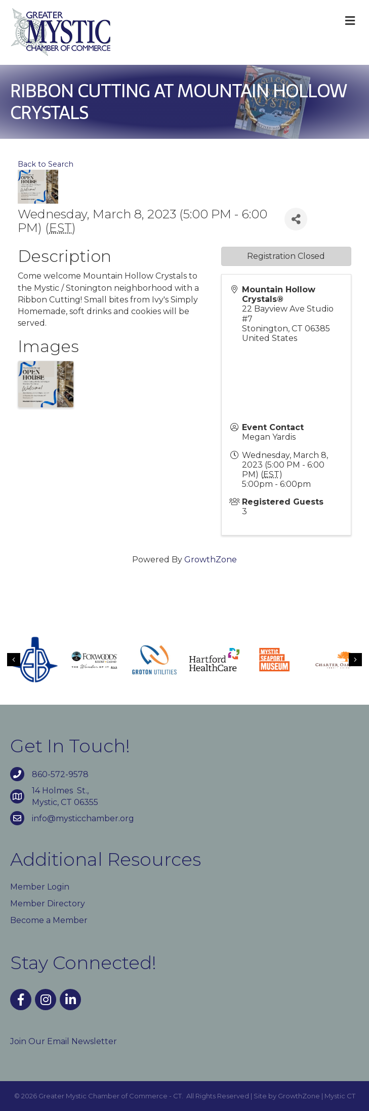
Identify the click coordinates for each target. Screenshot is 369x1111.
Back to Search (45, 164)
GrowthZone (210, 559)
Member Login (39, 887)
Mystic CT (339, 1096)
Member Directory (47, 903)
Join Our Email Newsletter (63, 1041)
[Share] (295, 219)
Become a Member (49, 920)
